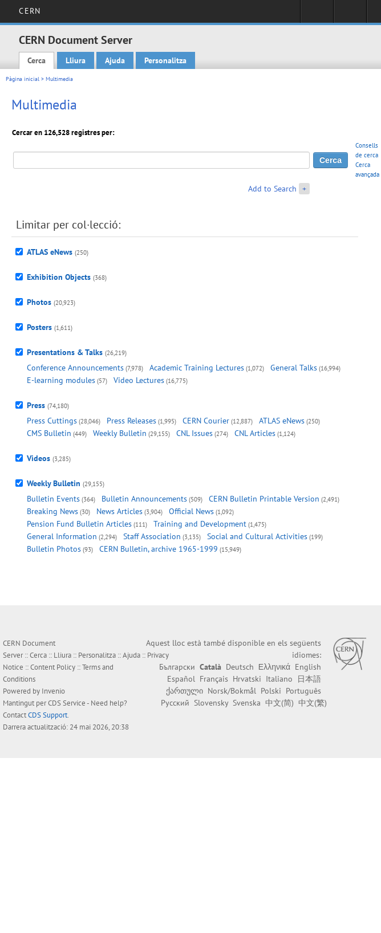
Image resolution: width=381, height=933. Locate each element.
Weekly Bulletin (120, 433)
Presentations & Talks (65, 352)
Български (177, 667)
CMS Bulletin (49, 433)
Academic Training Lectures (196, 367)
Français (214, 679)
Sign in (317, 15)
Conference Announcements (75, 367)
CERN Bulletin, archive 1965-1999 (158, 549)
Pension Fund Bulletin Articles (79, 524)
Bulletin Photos (54, 549)
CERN (29, 11)
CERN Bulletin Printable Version (264, 499)
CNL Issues (194, 433)
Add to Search (272, 189)
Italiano (279, 679)
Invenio (53, 691)
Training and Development (199, 524)
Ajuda (115, 60)
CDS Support (47, 715)
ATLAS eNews (49, 252)
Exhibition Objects (59, 277)
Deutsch (240, 667)
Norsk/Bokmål (232, 691)
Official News (191, 511)
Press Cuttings (52, 420)
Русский (175, 703)
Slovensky (211, 703)
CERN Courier (206, 420)
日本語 (309, 679)
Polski (271, 691)
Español (181, 679)
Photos (39, 302)
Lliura (76, 60)
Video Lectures (139, 380)
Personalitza (165, 60)
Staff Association (152, 536)
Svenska (247, 703)
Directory (350, 15)
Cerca (36, 60)
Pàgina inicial (22, 79)
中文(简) (279, 703)
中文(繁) (312, 703)
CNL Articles (254, 433)
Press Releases (131, 420)
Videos (38, 458)
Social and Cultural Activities (257, 536)
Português (303, 691)
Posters (39, 327)
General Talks (293, 367)
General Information (62, 536)
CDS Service (67, 703)
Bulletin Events (53, 499)
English (308, 667)
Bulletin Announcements (144, 499)
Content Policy (52, 667)
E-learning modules (61, 380)
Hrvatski (247, 679)
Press (36, 405)
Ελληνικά (274, 667)
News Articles (119, 511)
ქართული (184, 691)
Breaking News (52, 511)
